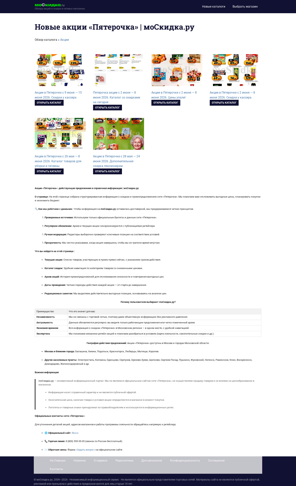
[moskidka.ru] (60, 6)
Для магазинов (151, 460)
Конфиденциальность (185, 460)
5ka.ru (75, 432)
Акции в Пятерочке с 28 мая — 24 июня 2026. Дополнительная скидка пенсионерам (116, 161)
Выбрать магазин (245, 6)
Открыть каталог (49, 102)
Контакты (56, 469)
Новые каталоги (213, 6)
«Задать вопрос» (85, 449)
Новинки (80, 460)
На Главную (58, 460)
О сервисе (100, 460)
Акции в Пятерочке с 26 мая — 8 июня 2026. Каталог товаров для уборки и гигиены (58, 161)
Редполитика (124, 460)
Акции (64, 40)
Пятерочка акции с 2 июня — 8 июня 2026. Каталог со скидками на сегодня (116, 97)
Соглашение (216, 460)
